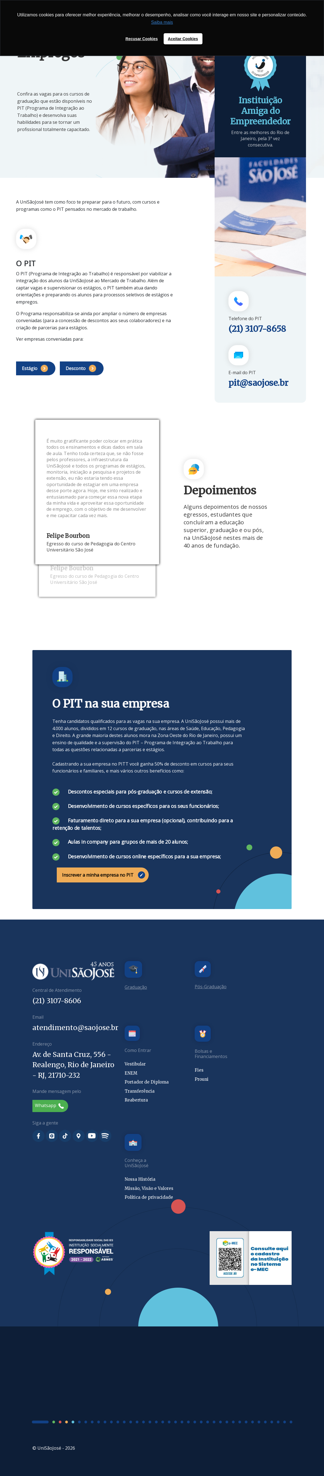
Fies (199, 1070)
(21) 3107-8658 (257, 329)
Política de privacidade (149, 1197)
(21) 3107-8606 (56, 1000)
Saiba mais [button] (162, 22)
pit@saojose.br (258, 383)
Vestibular (135, 1064)
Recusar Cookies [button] (141, 39)
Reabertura (136, 1100)
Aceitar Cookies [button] (183, 39)
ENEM (131, 1073)
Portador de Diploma (147, 1082)
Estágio (35, 368)
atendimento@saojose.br (75, 1027)
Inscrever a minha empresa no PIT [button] (103, 875)
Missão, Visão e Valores (149, 1188)
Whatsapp (49, 1105)
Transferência (140, 1091)
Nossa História (140, 1179)
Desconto (81, 368)
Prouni (202, 1079)
